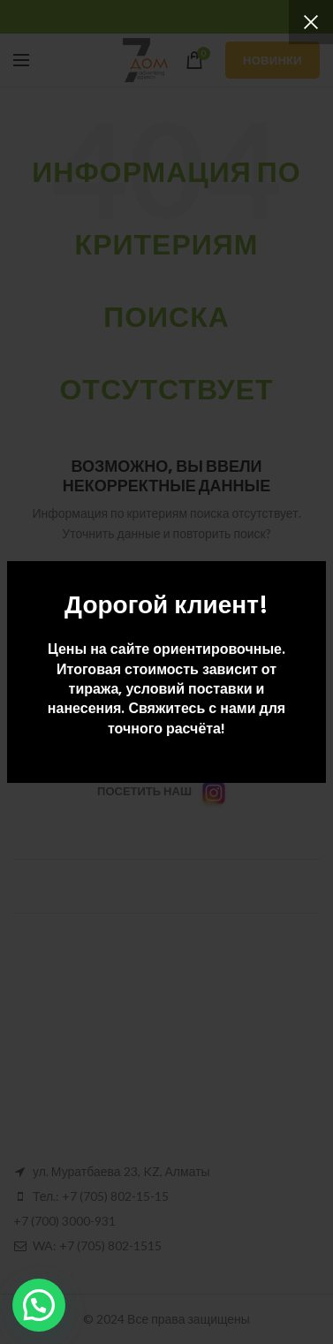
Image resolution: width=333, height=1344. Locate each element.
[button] (38, 1305)
